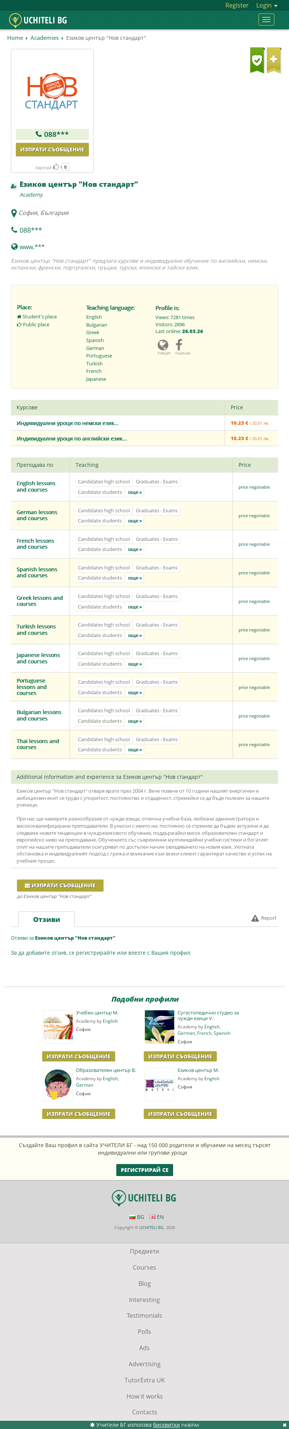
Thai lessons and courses (38, 744)
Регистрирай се (145, 1169)
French (204, 1033)
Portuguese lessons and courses (32, 686)
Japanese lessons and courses (38, 658)
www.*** (32, 247)
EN (156, 1216)
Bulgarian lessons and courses (39, 715)
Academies (44, 37)
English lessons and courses (36, 486)
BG (136, 1216)
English (110, 1021)
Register (237, 5)
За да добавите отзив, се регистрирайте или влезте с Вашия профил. (101, 952)
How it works (144, 1396)
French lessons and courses (35, 544)
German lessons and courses (37, 515)
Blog (144, 1283)
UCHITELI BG (151, 1227)
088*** (56, 134)
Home (15, 37)
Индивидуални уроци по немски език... (68, 423)
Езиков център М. (198, 1070)
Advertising (145, 1364)
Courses (144, 1267)
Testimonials (144, 1315)
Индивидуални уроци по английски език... (72, 438)
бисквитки (166, 1424)
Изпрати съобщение (52, 149)
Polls (144, 1332)
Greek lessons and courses (40, 601)
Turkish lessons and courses (36, 629)
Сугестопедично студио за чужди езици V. (208, 1015)
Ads (144, 1348)
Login (267, 5)
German (186, 1033)
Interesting (144, 1300)
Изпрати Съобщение (79, 1056)
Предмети (144, 1251)
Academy (31, 194)
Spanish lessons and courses (37, 572)
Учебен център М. (97, 1013)
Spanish (222, 1033)
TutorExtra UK (145, 1380)
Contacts (144, 1412)
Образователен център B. (106, 1070)
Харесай (47, 167)
